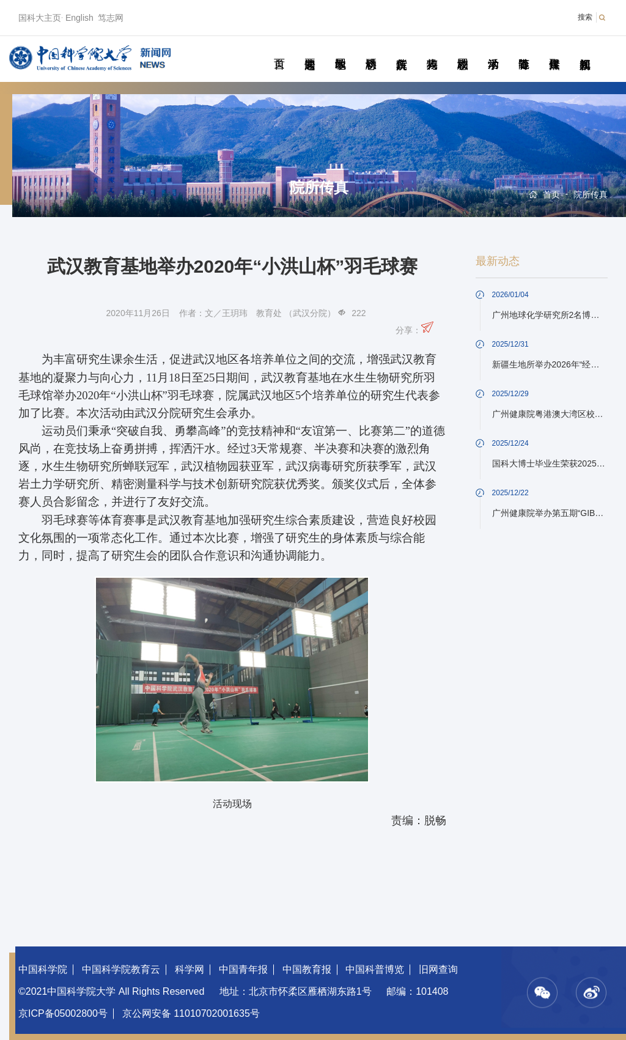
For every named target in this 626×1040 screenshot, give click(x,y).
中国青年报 (243, 969)
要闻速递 (309, 50)
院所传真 (401, 50)
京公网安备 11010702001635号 (191, 1013)
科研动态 (371, 50)
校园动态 (462, 50)
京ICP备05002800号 (63, 1013)
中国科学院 (42, 969)
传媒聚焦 (554, 50)
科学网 (189, 969)
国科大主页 (39, 18)
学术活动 (493, 50)
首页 (279, 50)
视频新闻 (584, 50)
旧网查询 (438, 969)
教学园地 (340, 50)
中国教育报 (306, 969)
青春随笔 (523, 50)
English (79, 18)
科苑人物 (432, 50)
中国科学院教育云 (121, 969)
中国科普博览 (374, 969)
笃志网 (110, 18)
